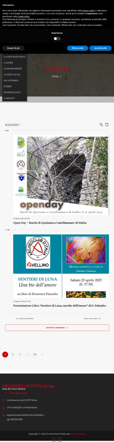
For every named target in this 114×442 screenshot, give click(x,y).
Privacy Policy (79, 434)
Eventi (8, 86)
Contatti (9, 98)
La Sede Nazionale (15, 57)
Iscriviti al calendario (55, 327)
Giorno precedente (25, 318)
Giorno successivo (92, 318)
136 (34, 354)
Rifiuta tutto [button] (78, 48)
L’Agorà (8, 62)
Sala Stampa (11, 80)
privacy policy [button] (88, 10)
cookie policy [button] (24, 16)
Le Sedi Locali (12, 74)
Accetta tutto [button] (100, 48)
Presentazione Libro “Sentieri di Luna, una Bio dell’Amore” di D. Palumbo (59, 305)
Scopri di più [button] (13, 48)
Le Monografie (13, 68)
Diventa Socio (12, 92)
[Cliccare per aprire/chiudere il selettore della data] (13, 125)
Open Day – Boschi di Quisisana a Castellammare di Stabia (49, 223)
